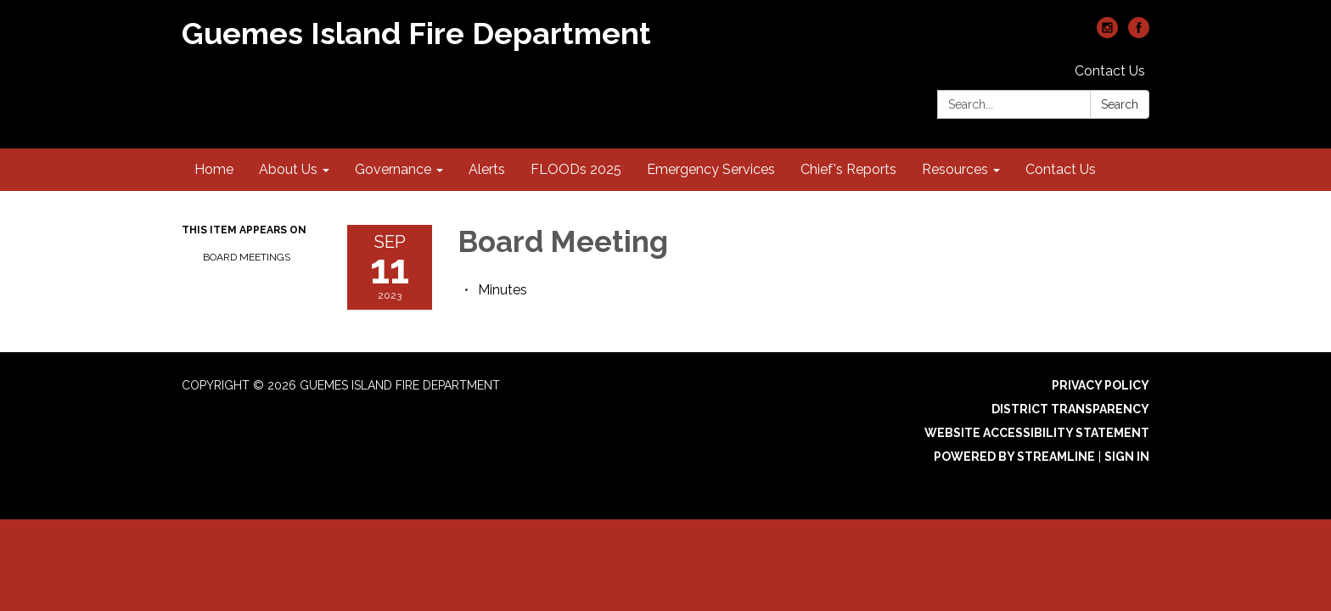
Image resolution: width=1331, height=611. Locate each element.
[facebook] (1138, 33)
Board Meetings (246, 257)
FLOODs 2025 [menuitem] (576, 169)
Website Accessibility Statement (1036, 433)
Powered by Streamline (1014, 456)
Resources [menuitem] (955, 169)
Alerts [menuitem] (487, 169)
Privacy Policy (1100, 385)
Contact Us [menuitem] (1060, 169)
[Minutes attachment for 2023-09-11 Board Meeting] (502, 290)
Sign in (1126, 456)
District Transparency (1070, 409)
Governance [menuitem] (393, 169)
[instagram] (1107, 33)
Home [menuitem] (213, 169)
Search (1119, 104)
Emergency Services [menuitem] (711, 169)
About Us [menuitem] (288, 169)
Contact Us (1110, 71)
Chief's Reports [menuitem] (848, 169)
